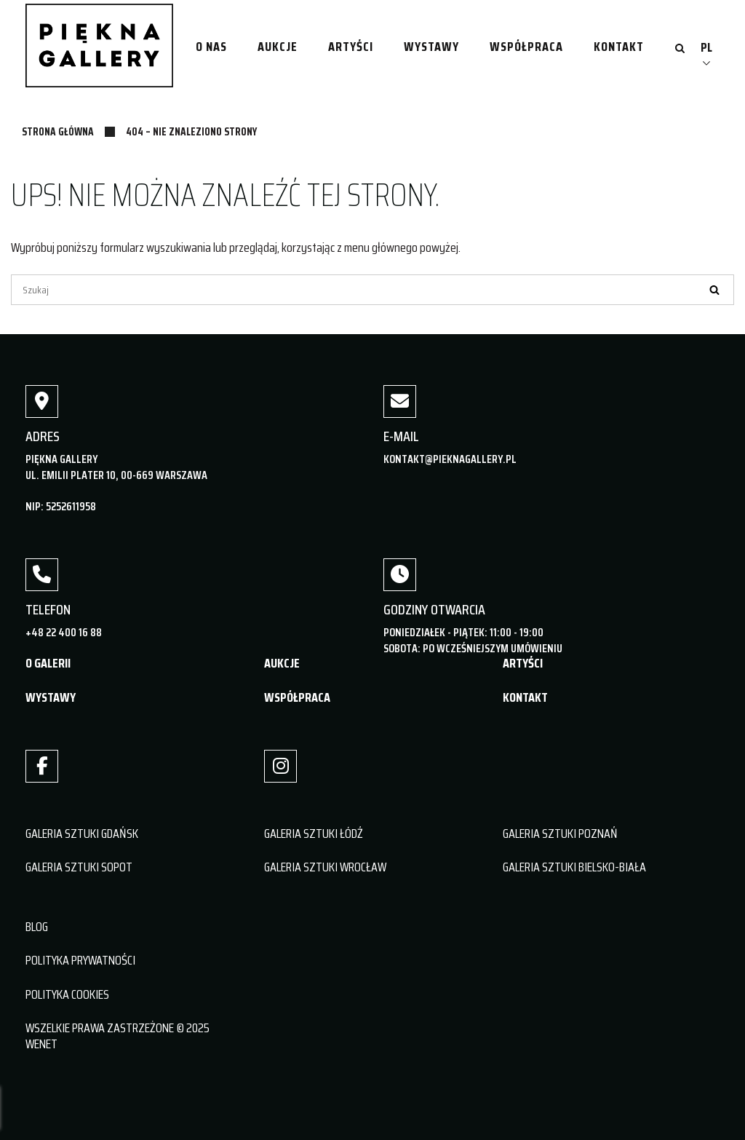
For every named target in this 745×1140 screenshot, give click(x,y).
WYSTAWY (50, 697)
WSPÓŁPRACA (297, 697)
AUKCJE (282, 663)
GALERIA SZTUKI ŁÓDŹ (313, 833)
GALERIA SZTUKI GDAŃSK (81, 833)
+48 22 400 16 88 (63, 632)
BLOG (36, 927)
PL (706, 47)
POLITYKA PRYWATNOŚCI (80, 960)
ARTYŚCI (523, 663)
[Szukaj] (372, 289)
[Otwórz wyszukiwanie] (680, 49)
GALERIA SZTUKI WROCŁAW (325, 867)
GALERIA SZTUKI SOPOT (78, 867)
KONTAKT (525, 697)
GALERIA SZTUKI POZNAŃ (560, 833)
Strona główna (58, 131)
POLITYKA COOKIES (67, 994)
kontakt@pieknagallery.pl (450, 459)
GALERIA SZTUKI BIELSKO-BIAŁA (574, 867)
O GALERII (48, 663)
